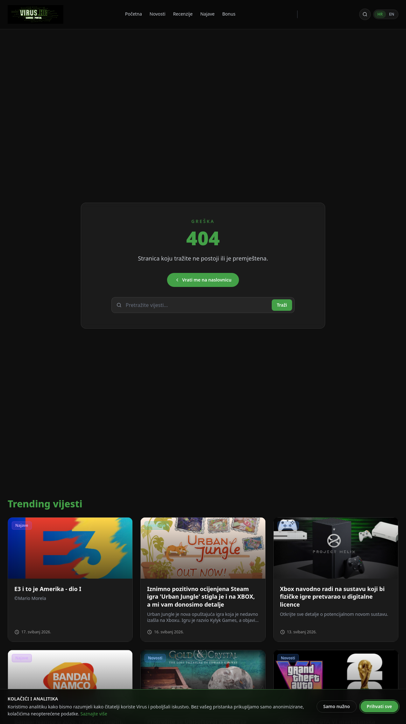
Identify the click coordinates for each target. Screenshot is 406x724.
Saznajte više (93, 714)
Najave (207, 14)
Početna (133, 14)
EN (391, 14)
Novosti (157, 14)
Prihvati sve (379, 706)
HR (380, 14)
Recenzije (183, 14)
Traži (282, 305)
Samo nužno (336, 706)
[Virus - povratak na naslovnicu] (35, 14)
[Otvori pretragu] (365, 14)
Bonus (228, 14)
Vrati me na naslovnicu (203, 280)
